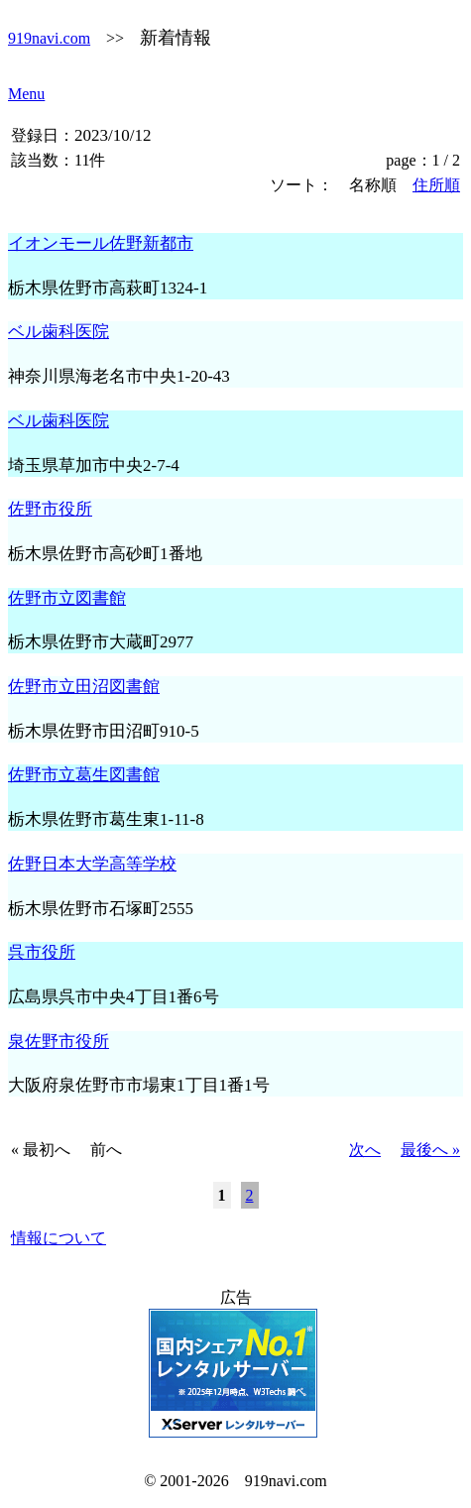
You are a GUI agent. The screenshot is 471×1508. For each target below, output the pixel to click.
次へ (365, 1149)
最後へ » (430, 1149)
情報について (58, 1237)
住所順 (436, 184)
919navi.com (49, 38)
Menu (26, 93)
